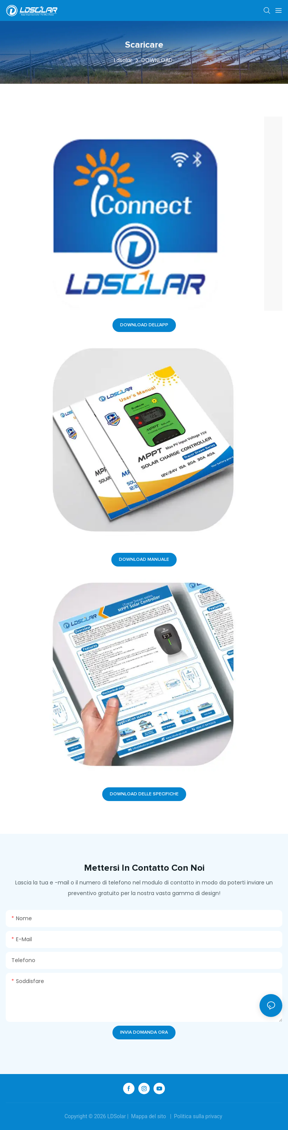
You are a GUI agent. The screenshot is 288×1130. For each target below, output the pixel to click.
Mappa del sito (149, 1116)
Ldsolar (123, 60)
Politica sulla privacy (197, 1116)
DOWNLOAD (156, 60)
